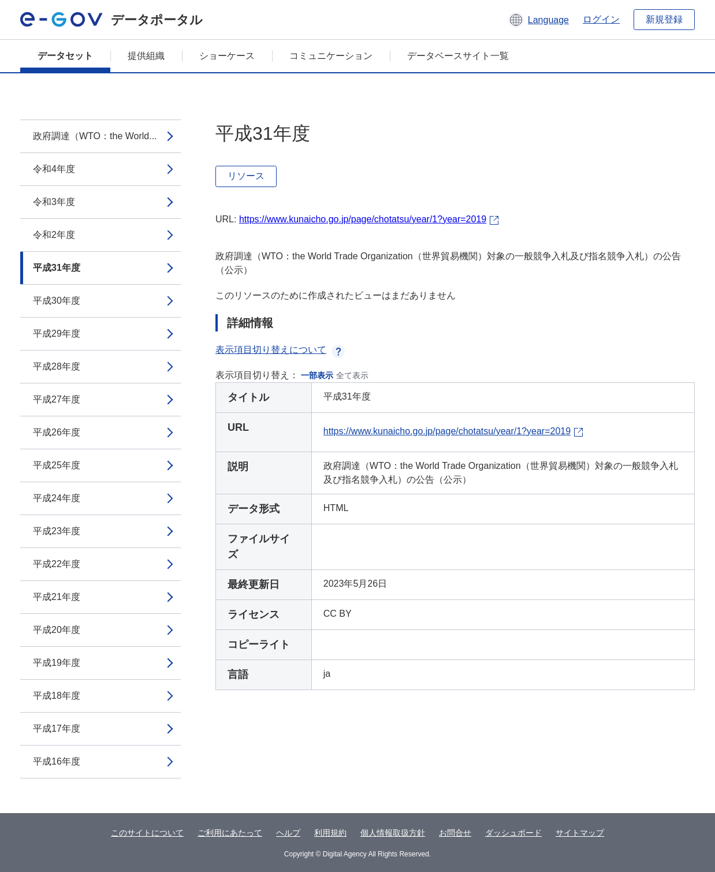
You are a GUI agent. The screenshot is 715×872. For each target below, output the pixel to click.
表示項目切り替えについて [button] (280, 350)
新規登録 (664, 19)
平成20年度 (56, 630)
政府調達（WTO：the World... (95, 136)
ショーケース (227, 56)
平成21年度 (56, 597)
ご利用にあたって (230, 832)
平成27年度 (56, 399)
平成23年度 (56, 531)
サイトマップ (580, 832)
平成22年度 (56, 564)
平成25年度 (56, 465)
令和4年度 (54, 169)
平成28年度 (56, 366)
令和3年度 (54, 202)
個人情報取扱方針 (392, 832)
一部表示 (317, 375)
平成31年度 (56, 268)
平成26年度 (56, 432)
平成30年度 (56, 300)
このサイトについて (147, 832)
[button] (538, 19)
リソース (246, 176)
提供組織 (146, 56)
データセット (65, 56)
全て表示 (352, 375)
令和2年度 (54, 235)
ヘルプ (288, 832)
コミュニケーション (331, 56)
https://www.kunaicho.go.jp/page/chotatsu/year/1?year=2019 (362, 219)
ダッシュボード (513, 832)
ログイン (601, 19)
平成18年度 (56, 695)
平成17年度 (56, 728)
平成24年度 (56, 498)
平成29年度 (56, 333)
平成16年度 (56, 761)
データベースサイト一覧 (458, 56)
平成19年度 (56, 663)
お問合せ (455, 832)
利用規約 (330, 832)
